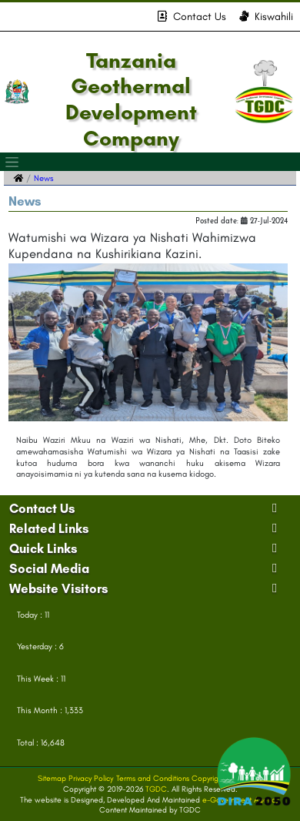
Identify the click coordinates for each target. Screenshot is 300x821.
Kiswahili (266, 16)
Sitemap (52, 778)
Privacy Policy (90, 778)
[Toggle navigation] (12, 162)
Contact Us (192, 16)
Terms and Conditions (152, 778)
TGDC (156, 789)
